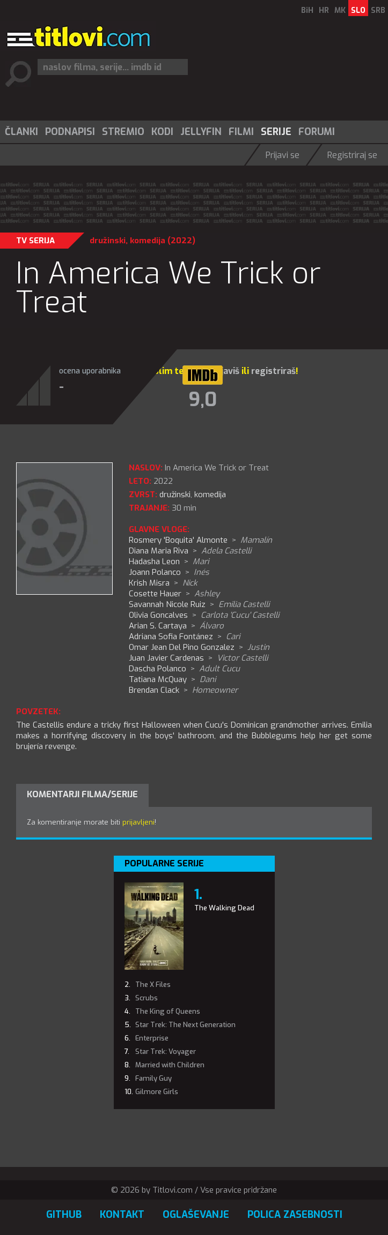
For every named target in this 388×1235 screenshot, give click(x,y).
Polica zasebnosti (294, 1214)
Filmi (241, 131)
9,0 (202, 400)
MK (340, 10)
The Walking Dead (224, 907)
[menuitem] (21, 132)
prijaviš (224, 371)
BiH (307, 10)
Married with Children (169, 1064)
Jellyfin (201, 131)
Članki (21, 131)
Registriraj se (352, 155)
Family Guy (153, 1078)
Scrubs (146, 997)
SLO (358, 10)
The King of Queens (167, 1011)
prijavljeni (138, 822)
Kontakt (122, 1214)
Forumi (316, 131)
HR (324, 10)
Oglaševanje (196, 1214)
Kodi (162, 131)
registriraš (273, 371)
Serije (276, 131)
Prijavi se (282, 155)
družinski (108, 240)
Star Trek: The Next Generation (185, 1024)
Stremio (123, 131)
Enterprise (152, 1038)
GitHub (64, 1214)
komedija (147, 240)
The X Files (153, 984)
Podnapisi (70, 131)
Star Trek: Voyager (165, 1051)
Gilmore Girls (156, 1091)
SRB (378, 10)
